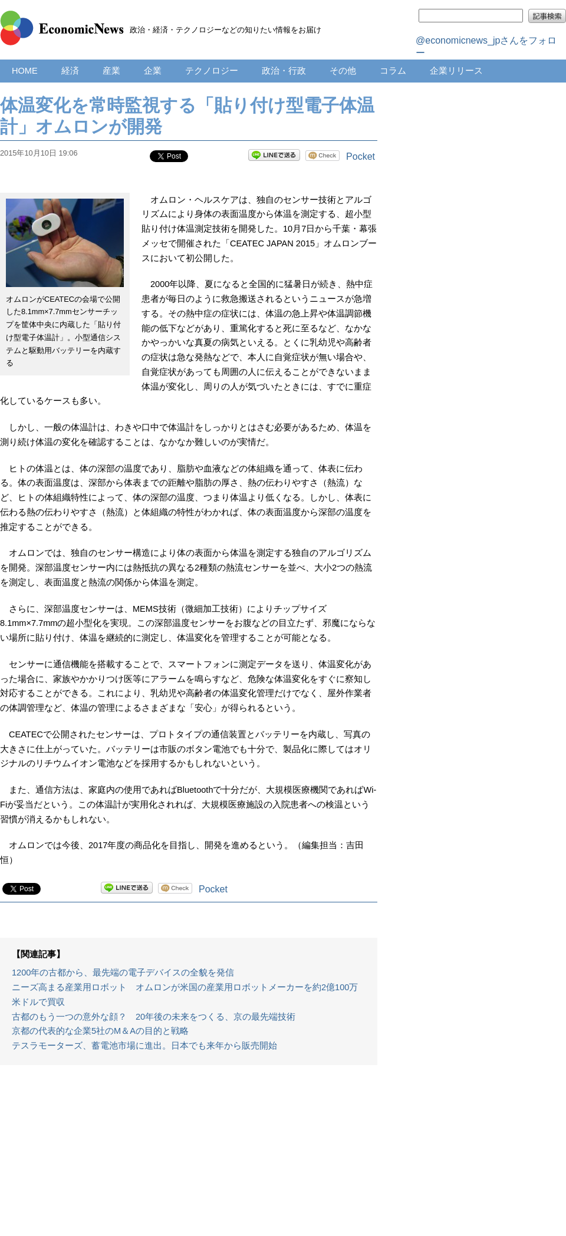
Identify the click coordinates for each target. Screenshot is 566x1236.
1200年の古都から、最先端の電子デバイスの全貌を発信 (123, 972)
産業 (111, 70)
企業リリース (456, 70)
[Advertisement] (188, 1156)
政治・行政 (284, 70)
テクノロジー (211, 70)
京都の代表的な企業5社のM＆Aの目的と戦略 (100, 1031)
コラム (393, 70)
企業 (153, 70)
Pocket (360, 156)
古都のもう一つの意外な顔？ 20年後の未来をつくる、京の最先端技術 (153, 1016)
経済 (70, 70)
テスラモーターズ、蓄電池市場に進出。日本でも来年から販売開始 (144, 1045)
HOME (25, 70)
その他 (343, 70)
